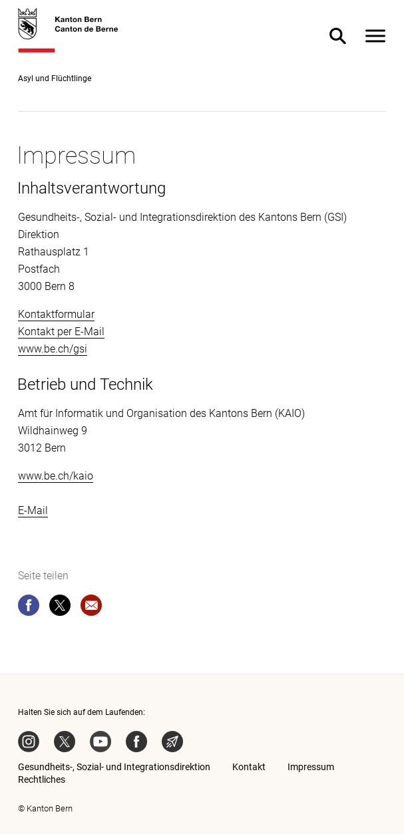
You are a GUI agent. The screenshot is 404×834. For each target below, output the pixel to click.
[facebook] (28, 608)
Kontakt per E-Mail (61, 331)
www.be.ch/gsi (52, 349)
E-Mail (33, 510)
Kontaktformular (56, 314)
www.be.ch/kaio (55, 476)
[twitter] (60, 608)
